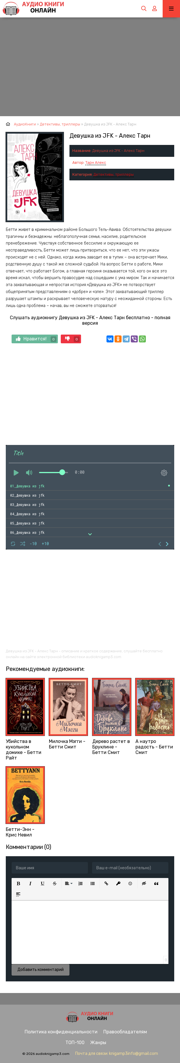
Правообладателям (125, 1032)
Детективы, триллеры (113, 174)
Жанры (98, 1042)
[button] (18, 883)
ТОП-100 (75, 1042)
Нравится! (36, 339)
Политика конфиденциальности (61, 1032)
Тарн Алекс (95, 162)
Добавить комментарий (40, 969)
